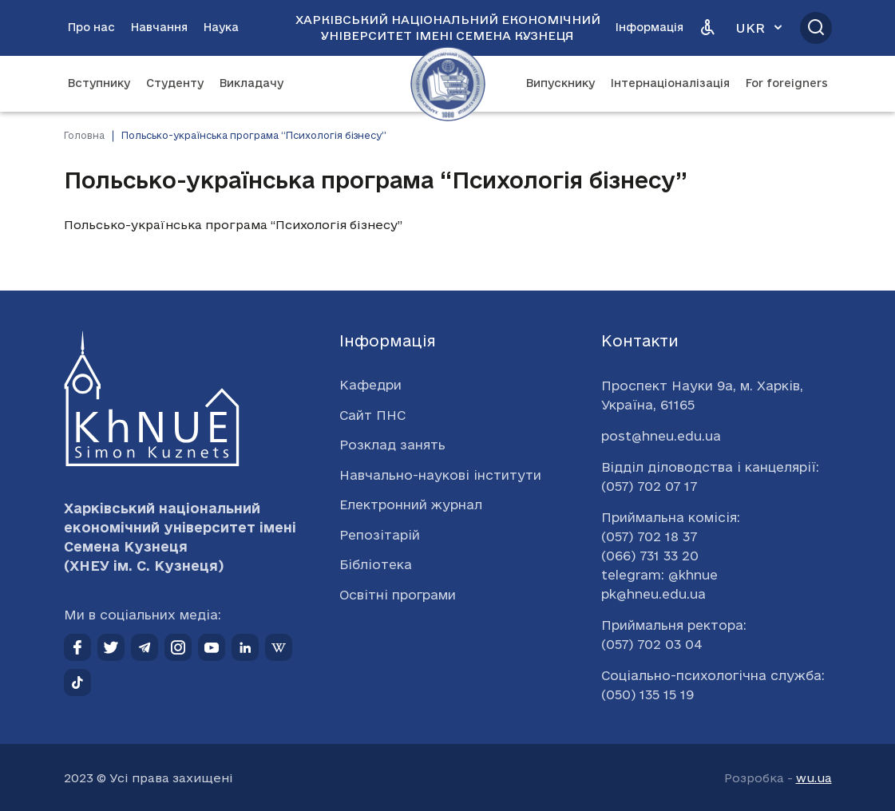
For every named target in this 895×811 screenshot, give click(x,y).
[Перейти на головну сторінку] (447, 83)
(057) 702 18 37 (649, 536)
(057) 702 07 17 (649, 486)
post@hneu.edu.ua (661, 436)
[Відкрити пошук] (816, 28)
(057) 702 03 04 (652, 644)
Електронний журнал (410, 504)
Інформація (649, 27)
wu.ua (814, 778)
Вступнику (99, 83)
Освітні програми (397, 594)
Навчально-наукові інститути (440, 475)
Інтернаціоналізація (670, 83)
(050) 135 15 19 (647, 694)
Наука (221, 27)
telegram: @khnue (659, 575)
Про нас (91, 27)
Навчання (159, 27)
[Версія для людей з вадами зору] (707, 28)
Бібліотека (375, 564)
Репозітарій (379, 535)
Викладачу (251, 83)
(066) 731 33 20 (650, 555)
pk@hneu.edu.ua (653, 594)
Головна (84, 135)
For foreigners (787, 83)
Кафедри (370, 385)
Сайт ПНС (372, 415)
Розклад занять (392, 444)
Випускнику (560, 83)
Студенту (175, 83)
